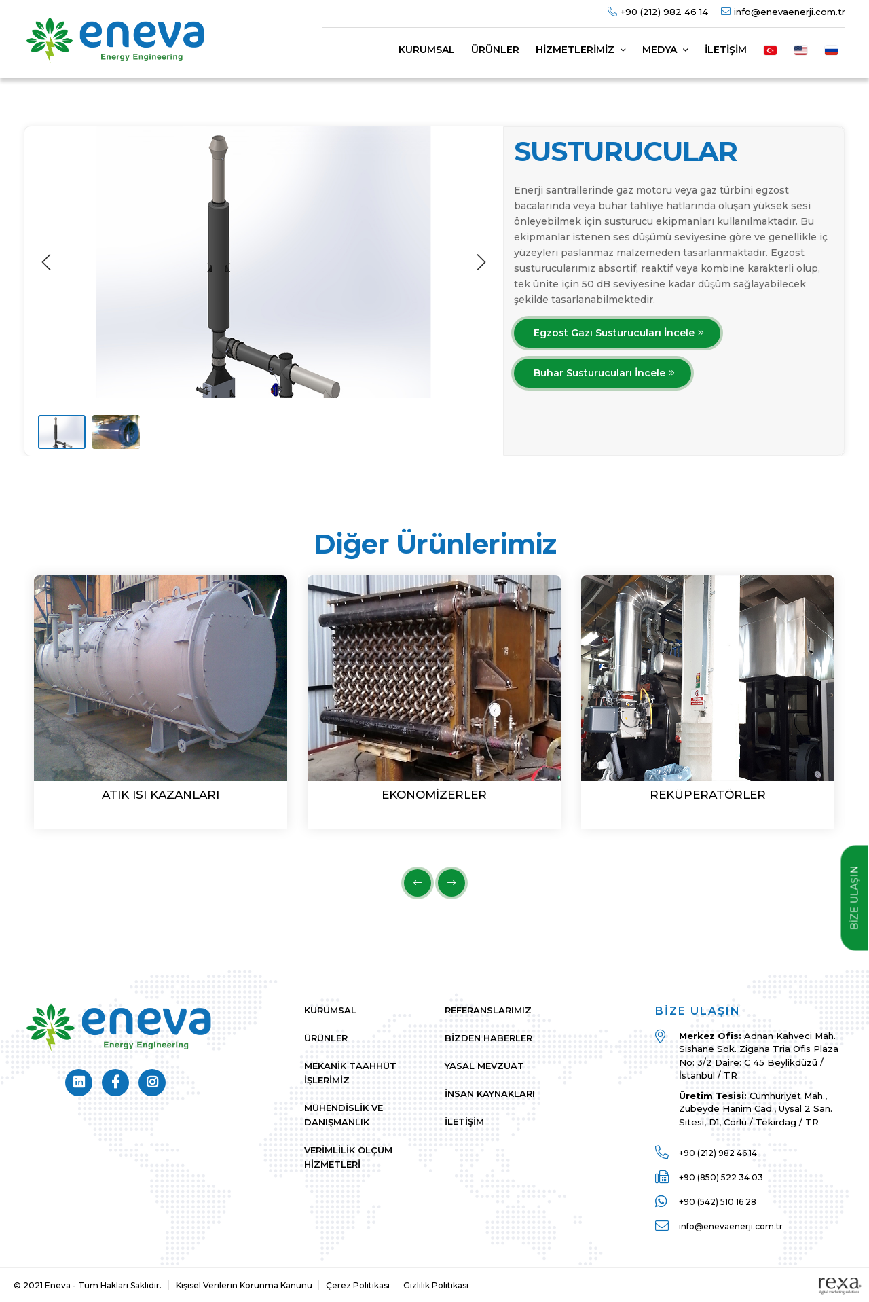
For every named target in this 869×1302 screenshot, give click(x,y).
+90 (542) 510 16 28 (717, 1202)
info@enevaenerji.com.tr (789, 11)
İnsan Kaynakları (490, 1093)
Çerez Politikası (358, 1285)
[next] (479, 262)
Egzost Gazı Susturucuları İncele (614, 333)
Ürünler (495, 49)
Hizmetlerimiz (581, 49)
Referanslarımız (488, 1010)
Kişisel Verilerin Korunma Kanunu (244, 1285)
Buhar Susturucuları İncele (599, 373)
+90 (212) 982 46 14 (664, 11)
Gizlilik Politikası (435, 1285)
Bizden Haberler (488, 1037)
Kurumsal (427, 49)
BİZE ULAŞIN (855, 897)
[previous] (48, 262)
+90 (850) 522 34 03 (721, 1177)
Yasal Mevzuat (484, 1065)
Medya (665, 49)
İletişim (726, 49)
